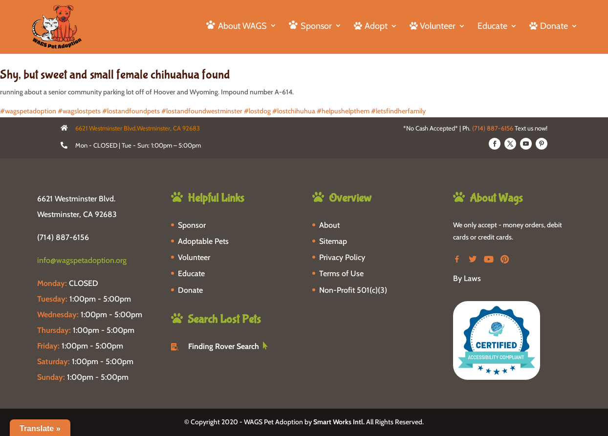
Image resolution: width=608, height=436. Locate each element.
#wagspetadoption (28, 111)
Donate (190, 290)
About (329, 225)
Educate (492, 26)
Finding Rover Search (223, 346)
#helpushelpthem (343, 111)
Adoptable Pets (203, 241)
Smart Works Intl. (339, 421)
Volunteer (194, 257)
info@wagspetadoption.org (82, 260)
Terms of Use (341, 273)
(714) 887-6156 (492, 128)
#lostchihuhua (293, 111)
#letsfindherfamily (398, 111)
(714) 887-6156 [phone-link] (63, 237)
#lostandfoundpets (131, 111)
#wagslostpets (79, 111)
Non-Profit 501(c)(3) (353, 290)
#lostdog (257, 111)
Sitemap (333, 241)
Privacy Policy (342, 257)
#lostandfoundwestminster (201, 111)
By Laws (467, 278)
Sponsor (192, 225)
